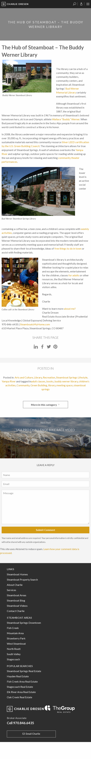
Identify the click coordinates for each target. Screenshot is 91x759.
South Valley (14, 654)
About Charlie (15, 584)
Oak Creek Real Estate (19, 697)
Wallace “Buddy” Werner (66, 119)
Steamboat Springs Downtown (24, 622)
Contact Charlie (15, 610)
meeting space (64, 385)
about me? (70, 308)
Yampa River (9, 381)
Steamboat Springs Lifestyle (71, 377)
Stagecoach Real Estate (20, 686)
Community (23, 385)
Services (11, 590)
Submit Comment (45, 530)
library (51, 385)
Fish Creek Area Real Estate (22, 681)
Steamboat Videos (17, 605)
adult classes (38, 381)
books (49, 381)
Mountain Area (15, 633)
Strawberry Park (16, 638)
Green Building (38, 385)
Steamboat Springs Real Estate (24, 671)
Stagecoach (13, 659)
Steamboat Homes (17, 574)
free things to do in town (67, 248)
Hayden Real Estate (18, 676)
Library (38, 377)
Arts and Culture (24, 377)
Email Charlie (33, 733)
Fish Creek (13, 627)
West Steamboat (16, 643)
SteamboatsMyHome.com (35, 324)
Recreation (49, 377)
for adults (73, 275)
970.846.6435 (23, 723)
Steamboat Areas (16, 595)
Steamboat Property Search (22, 579)
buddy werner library (66, 381)
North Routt (14, 648)
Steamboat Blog (16, 600)
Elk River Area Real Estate (21, 691)
